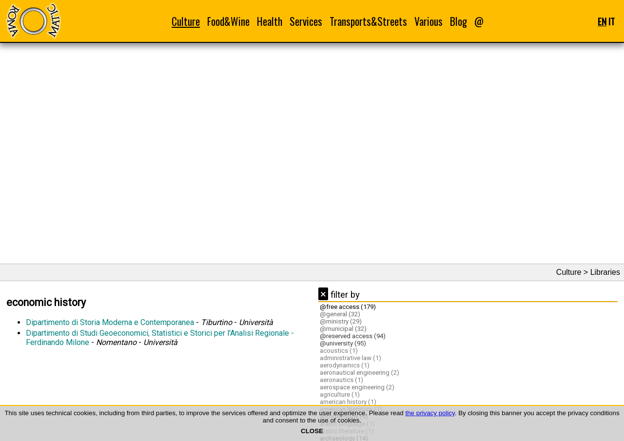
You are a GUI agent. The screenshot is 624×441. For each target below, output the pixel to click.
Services (306, 21)
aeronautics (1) (341, 379)
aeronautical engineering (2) (359, 372)
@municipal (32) (343, 328)
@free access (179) (348, 306)
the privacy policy (429, 413)
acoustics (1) (339, 350)
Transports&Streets (368, 21)
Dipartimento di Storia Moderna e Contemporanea (110, 322)
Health (269, 21)
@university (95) (343, 343)
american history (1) (348, 401)
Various (428, 21)
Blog (458, 21)
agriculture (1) (340, 394)
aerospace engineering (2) (357, 387)
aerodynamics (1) (345, 365)
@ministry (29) (341, 321)
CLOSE (312, 431)
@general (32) (340, 314)
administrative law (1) (350, 358)
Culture (186, 21)
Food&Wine (228, 21)
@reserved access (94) (353, 336)
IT (611, 21)
